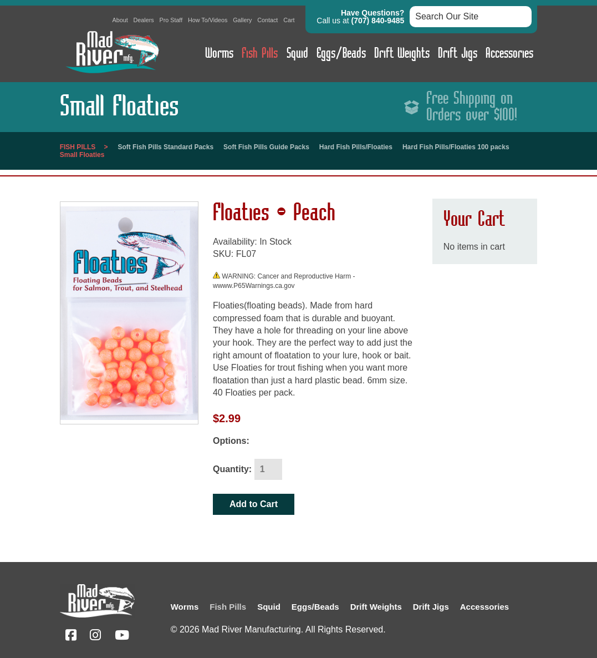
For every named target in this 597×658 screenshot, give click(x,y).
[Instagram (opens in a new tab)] (95, 636)
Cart (288, 20)
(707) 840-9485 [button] (378, 20)
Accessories (509, 53)
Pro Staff (170, 20)
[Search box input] (471, 16)
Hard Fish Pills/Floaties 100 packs (455, 147)
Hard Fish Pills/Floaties (355, 147)
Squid (297, 53)
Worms (219, 53)
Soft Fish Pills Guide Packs (266, 147)
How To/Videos (207, 20)
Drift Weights (402, 53)
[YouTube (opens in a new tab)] (122, 636)
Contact (267, 20)
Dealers (144, 20)
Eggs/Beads (341, 53)
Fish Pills (260, 53)
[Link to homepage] (112, 75)
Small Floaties (82, 155)
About (120, 20)
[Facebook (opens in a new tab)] (71, 636)
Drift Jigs (457, 53)
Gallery (242, 20)
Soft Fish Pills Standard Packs (165, 147)
